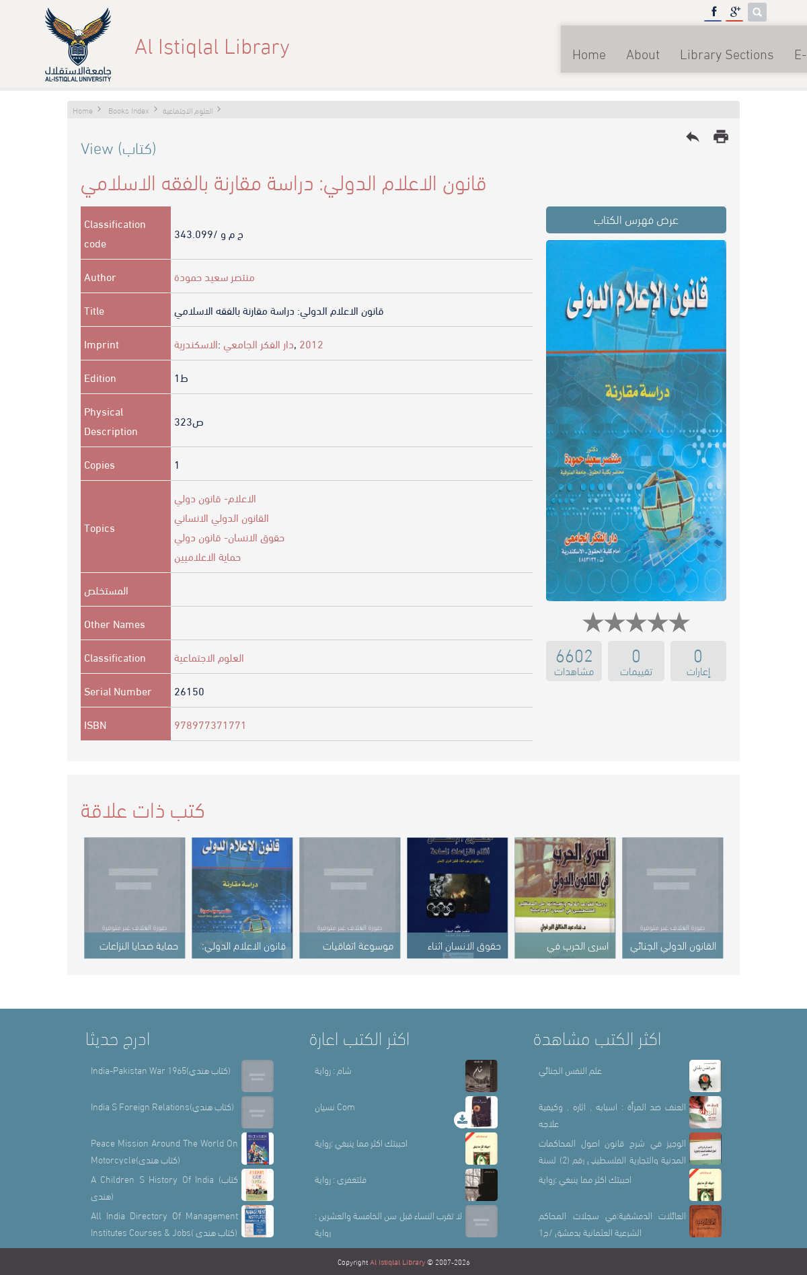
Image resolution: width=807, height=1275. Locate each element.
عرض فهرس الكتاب (636, 218)
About (508, 45)
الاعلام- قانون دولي (215, 497)
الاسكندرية (196, 343)
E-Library (686, 45)
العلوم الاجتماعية (209, 656)
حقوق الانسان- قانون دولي (229, 536)
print (721, 136)
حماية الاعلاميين (207, 556)
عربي (745, 45)
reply (692, 136)
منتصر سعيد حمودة (214, 276)
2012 (311, 343)
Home (454, 45)
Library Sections (592, 45)
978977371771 (210, 724)
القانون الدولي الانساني (221, 517)
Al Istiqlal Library (397, 1261)
